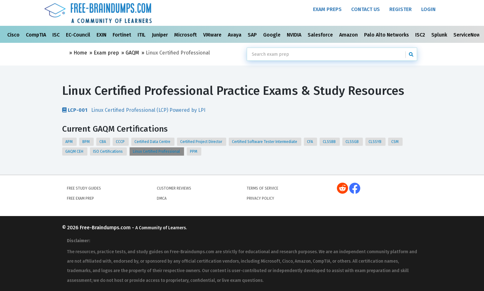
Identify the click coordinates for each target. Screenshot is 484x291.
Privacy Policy (260, 198)
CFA (310, 142)
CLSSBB (330, 142)
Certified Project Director (201, 142)
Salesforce (321, 35)
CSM (395, 142)
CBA (103, 142)
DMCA (162, 198)
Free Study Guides (84, 188)
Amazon (349, 35)
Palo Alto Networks (387, 35)
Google (272, 35)
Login (428, 9)
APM (69, 142)
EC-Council (78, 35)
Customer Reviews (174, 188)
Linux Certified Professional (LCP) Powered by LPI (133, 110)
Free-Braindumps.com (106, 228)
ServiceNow (467, 35)
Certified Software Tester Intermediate (265, 142)
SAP (253, 35)
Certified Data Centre (152, 142)
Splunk (439, 35)
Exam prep (106, 53)
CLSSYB (375, 142)
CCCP (121, 142)
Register (400, 9)
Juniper (160, 35)
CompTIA (36, 35)
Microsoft (186, 35)
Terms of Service (262, 188)
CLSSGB (352, 142)
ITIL (142, 35)
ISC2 (420, 35)
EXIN (102, 35)
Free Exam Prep (80, 198)
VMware (213, 35)
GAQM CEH (74, 151)
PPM (194, 151)
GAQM (132, 53)
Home (80, 53)
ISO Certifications (108, 151)
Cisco (14, 35)
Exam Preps (327, 9)
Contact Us (365, 9)
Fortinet (123, 35)
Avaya (235, 35)
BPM (86, 142)
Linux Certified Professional (157, 151)
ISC (56, 35)
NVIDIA (295, 35)
